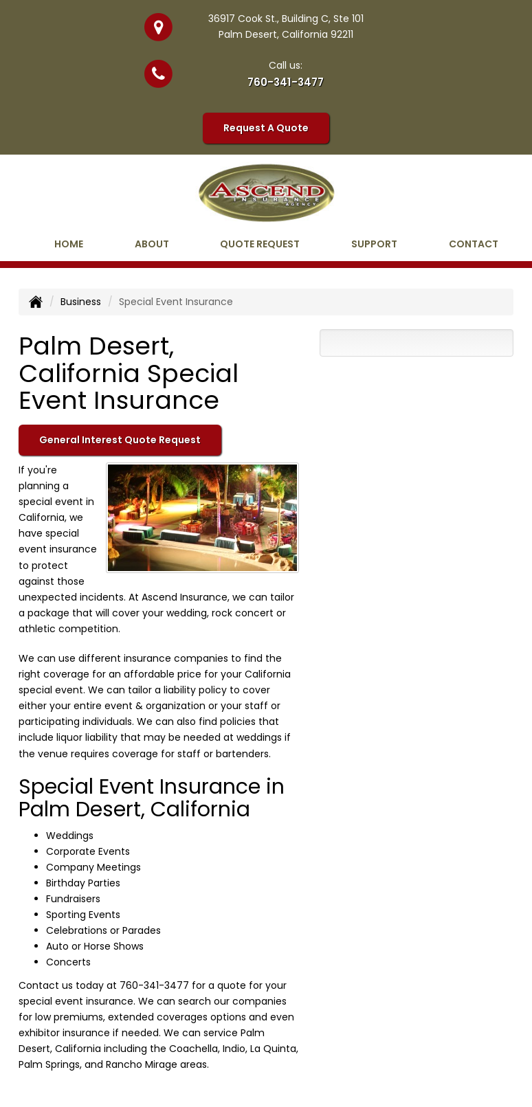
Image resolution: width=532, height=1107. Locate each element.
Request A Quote (266, 128)
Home (68, 244)
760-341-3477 (285, 82)
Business (80, 302)
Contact (473, 244)
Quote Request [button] (260, 244)
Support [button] (374, 244)
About (152, 244)
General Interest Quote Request (120, 440)
